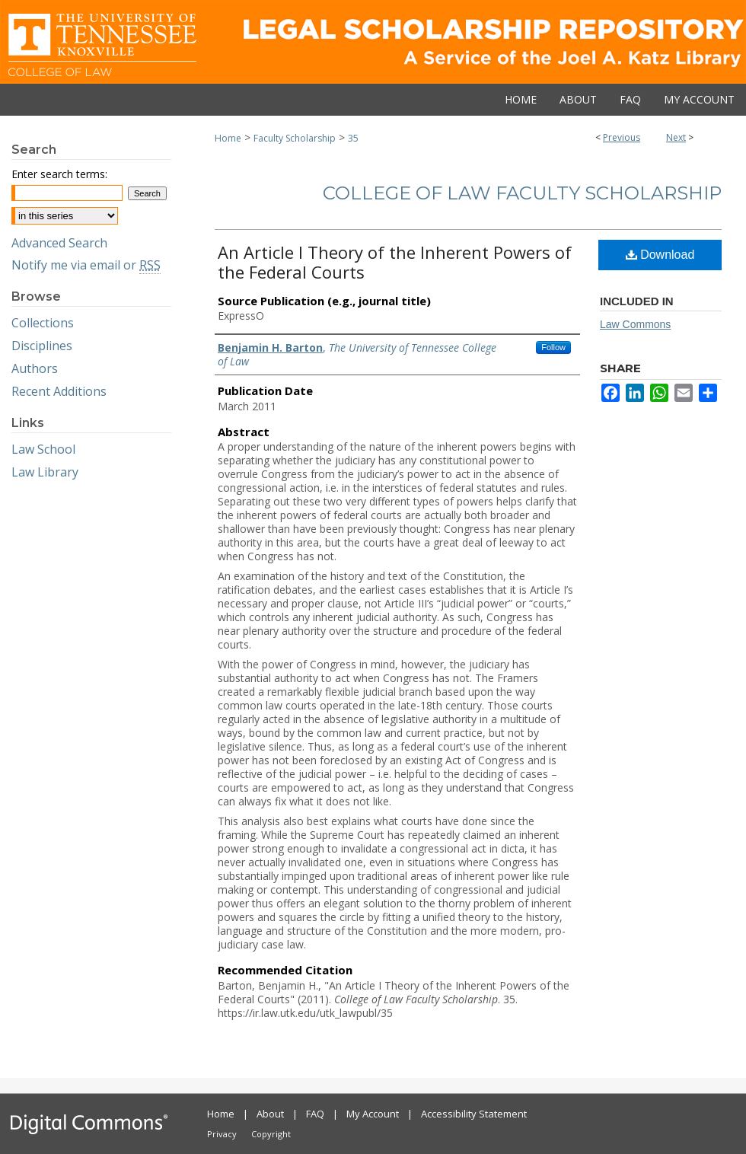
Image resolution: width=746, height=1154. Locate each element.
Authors (34, 368)
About (270, 1114)
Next (676, 137)
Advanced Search (59, 242)
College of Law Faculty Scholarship (522, 193)
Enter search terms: (59, 174)
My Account (372, 1114)
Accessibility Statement (474, 1114)
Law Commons (635, 324)
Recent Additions (59, 391)
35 (353, 138)
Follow (553, 347)
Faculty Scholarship (294, 138)
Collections (42, 322)
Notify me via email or (86, 265)
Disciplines (41, 345)
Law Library (44, 472)
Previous (621, 137)
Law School (43, 449)
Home (228, 138)
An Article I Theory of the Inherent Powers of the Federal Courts (395, 262)
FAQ (315, 1114)
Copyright (271, 1134)
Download (660, 254)
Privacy (222, 1134)
